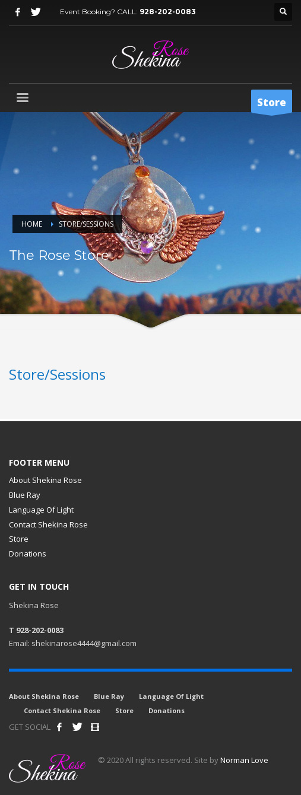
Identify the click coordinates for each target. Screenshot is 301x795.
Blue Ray (24, 494)
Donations (27, 553)
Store (18, 538)
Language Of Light (41, 509)
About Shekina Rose (45, 480)
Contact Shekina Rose (48, 524)
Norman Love (244, 760)
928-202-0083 (168, 11)
